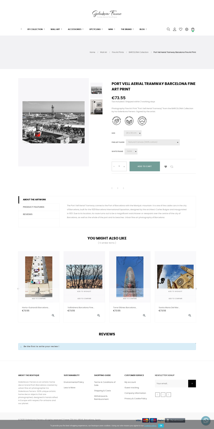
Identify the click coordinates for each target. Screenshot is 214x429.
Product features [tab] (33, 207)
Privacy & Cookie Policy (136, 399)
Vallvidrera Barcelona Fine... (81, 308)
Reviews (28, 214)
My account (130, 383)
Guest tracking (132, 388)
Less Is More (69, 388)
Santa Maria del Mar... (169, 308)
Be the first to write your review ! (41, 347)
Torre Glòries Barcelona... (125, 308)
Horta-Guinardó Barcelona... (36, 308)
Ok (161, 426)
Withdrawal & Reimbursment (101, 398)
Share (114, 188)
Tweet (119, 188)
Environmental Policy (74, 383)
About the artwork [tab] (34, 200)
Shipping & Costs (102, 392)
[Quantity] (119, 166)
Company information (135, 394)
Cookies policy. (150, 426)
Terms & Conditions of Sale (104, 384)
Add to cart (145, 166)
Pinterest (125, 188)
